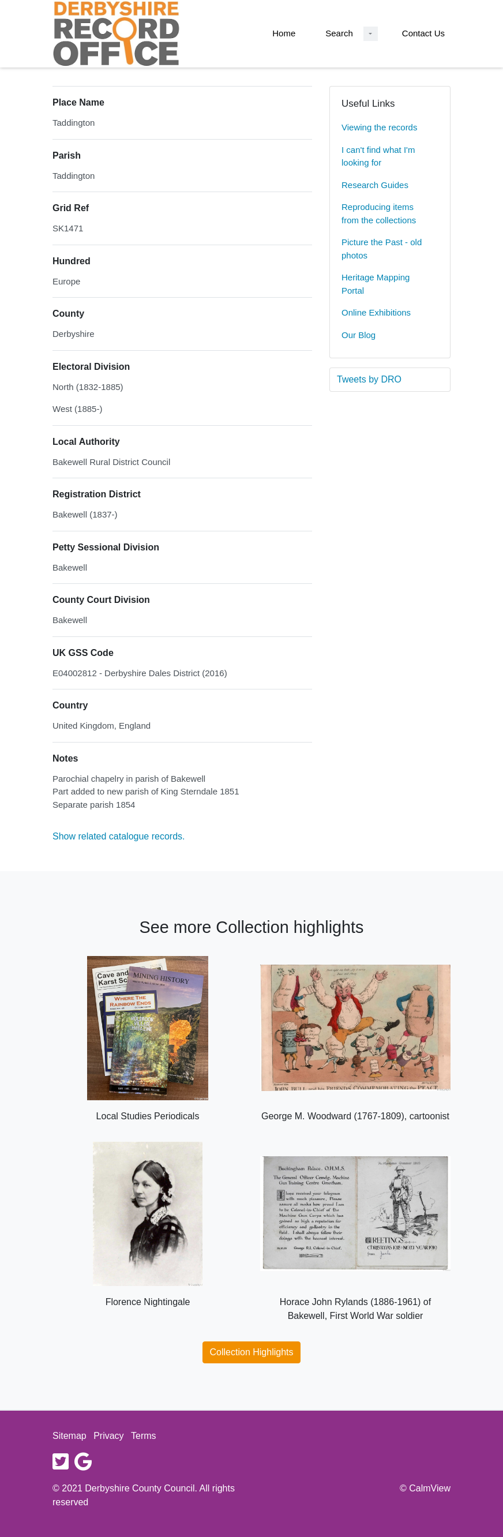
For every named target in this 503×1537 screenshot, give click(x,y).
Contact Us (423, 33)
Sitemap (69, 1436)
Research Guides (374, 185)
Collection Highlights (252, 1352)
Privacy (108, 1436)
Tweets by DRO (369, 379)
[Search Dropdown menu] (370, 34)
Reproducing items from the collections (378, 213)
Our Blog (358, 335)
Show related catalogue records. (118, 836)
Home (283, 33)
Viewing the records (379, 127)
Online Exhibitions (376, 312)
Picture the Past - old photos (381, 248)
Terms (143, 1436)
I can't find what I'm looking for (378, 156)
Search (339, 33)
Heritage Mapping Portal (375, 283)
